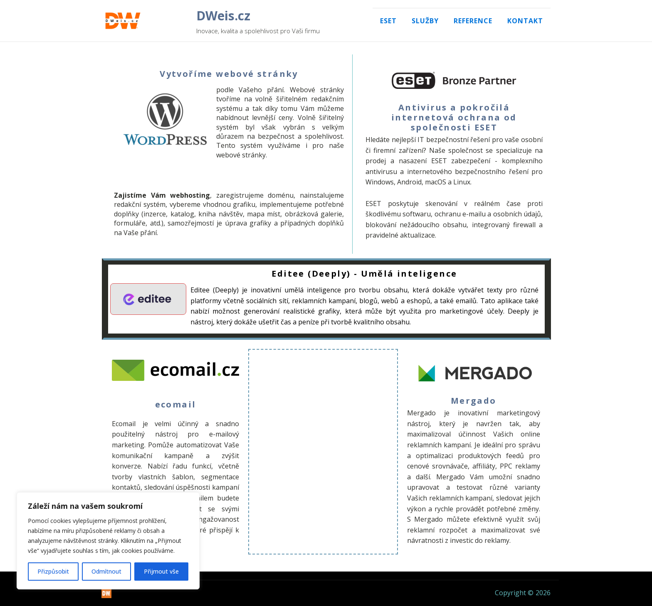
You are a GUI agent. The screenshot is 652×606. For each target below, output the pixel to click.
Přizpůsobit (53, 571)
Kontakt (525, 20)
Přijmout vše (161, 571)
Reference (473, 20)
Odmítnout (106, 571)
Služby (425, 20)
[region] (108, 540)
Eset (388, 20)
